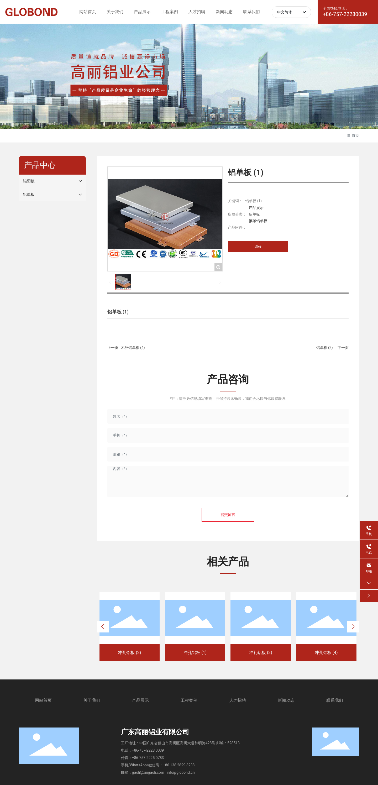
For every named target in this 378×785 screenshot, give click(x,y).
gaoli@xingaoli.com (148, 772)
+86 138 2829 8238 (179, 765)
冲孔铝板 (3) (260, 652)
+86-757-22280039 (345, 14)
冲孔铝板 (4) (326, 652)
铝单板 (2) (324, 348)
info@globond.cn (181, 772)
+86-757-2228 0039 (148, 750)
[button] (103, 626)
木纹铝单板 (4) (133, 348)
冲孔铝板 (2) (129, 652)
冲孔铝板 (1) (195, 652)
